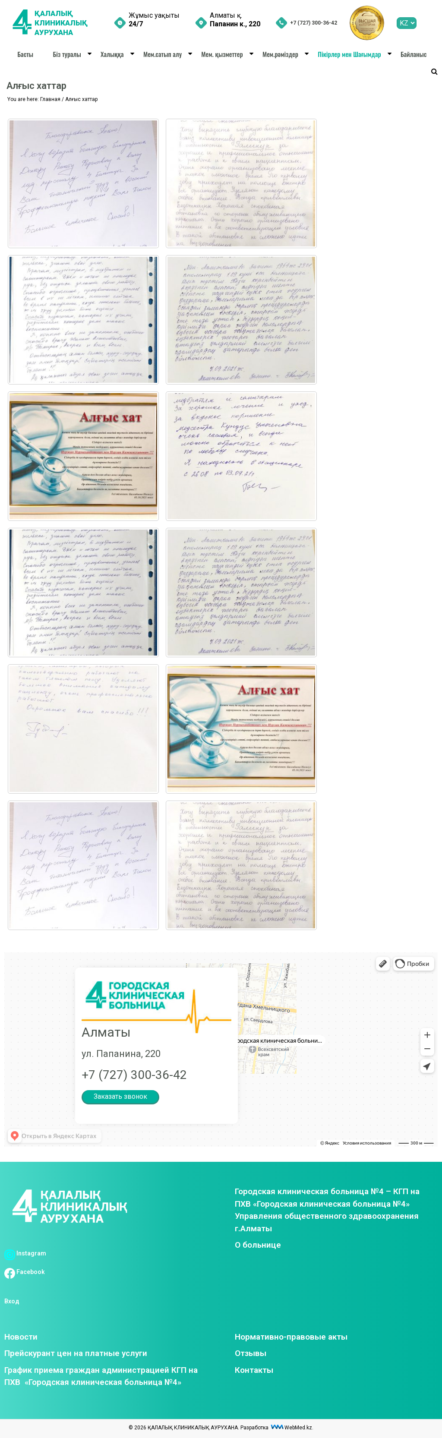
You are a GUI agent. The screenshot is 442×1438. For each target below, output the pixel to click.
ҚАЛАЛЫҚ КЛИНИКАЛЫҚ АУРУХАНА (63, 23)
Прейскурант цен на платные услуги (75, 1353)
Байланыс (413, 54)
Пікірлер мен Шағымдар (349, 54)
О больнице (258, 1245)
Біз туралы (67, 54)
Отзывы (250, 1353)
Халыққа (112, 54)
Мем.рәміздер (280, 54)
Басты (25, 54)
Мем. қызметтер (222, 54)
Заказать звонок (120, 1096)
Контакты (254, 1370)
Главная (50, 99)
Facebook (24, 1271)
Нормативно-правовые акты (291, 1337)
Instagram (25, 1253)
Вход (11, 1301)
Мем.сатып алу (162, 54)
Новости (21, 1337)
